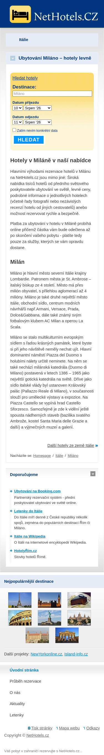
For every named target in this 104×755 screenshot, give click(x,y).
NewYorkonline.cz (46, 654)
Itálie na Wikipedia (29, 536)
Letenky (17, 715)
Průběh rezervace (25, 681)
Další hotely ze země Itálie (70, 445)
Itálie (59, 455)
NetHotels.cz (37, 735)
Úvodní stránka (24, 670)
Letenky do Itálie (28, 511)
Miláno (73, 455)
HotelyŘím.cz (25, 551)
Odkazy (93, 728)
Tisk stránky (41, 728)
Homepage (42, 455)
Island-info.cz (76, 654)
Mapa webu (69, 728)
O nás (15, 692)
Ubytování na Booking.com (37, 491)
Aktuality (17, 703)
